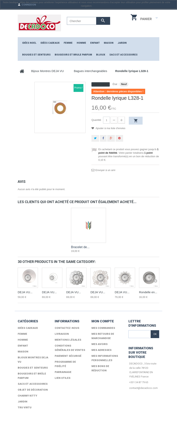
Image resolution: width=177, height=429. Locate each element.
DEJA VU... (25, 292)
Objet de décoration (33, 389)
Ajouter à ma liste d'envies (110, 128)
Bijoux (100, 54)
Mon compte (102, 321)
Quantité (96, 119)
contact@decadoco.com (143, 387)
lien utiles (62, 377)
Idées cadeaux (50, 43)
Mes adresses (101, 350)
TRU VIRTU (24, 407)
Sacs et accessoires (123, 54)
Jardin (22, 401)
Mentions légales (68, 339)
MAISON (108, 43)
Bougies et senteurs (36, 54)
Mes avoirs (99, 344)
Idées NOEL (29, 43)
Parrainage (63, 372)
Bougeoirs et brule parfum (73, 54)
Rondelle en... (148, 292)
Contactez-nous (67, 327)
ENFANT (95, 43)
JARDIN (122, 43)
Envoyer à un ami (105, 170)
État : (116, 84)
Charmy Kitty (27, 395)
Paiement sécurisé (68, 355)
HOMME (81, 43)
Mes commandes (103, 327)
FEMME (68, 43)
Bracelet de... (80, 247)
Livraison (62, 333)
